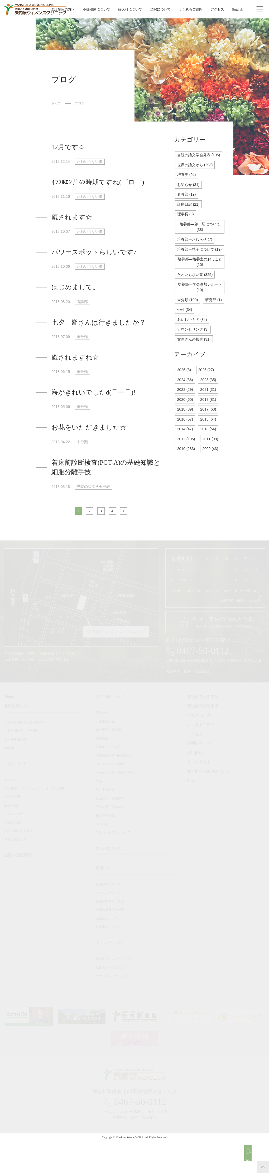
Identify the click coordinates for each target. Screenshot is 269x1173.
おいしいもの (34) (193, 341)
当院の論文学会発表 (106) (200, 159)
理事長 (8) (186, 224)
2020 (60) (185, 424)
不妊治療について (96, 9)
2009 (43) (212, 476)
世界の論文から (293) (196, 172)
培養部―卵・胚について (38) (200, 237)
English (237, 9)
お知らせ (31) (189, 193)
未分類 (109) (188, 320)
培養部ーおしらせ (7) (196, 251)
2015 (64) (210, 445)
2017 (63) (210, 434)
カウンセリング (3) (194, 351)
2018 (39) (185, 434)
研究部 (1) (186, 330)
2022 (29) (185, 414)
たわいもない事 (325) (196, 293)
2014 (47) (185, 455)
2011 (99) (212, 466)
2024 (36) (185, 403)
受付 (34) (211, 330)
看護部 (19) (187, 203)
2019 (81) (210, 424)
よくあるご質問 (191, 9)
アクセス (217, 9)
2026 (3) (184, 393)
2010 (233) (186, 476)
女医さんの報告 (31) (195, 362)
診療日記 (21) (189, 213)
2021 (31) (210, 414)
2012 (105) (186, 466)
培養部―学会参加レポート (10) (200, 307)
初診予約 (251, 1156)
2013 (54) (210, 455)
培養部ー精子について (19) (200, 264)
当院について (160, 9)
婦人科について (130, 9)
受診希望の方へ (63, 9)
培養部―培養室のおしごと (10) (200, 280)
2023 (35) (210, 403)
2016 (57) (185, 445)
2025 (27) (208, 393)
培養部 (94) (187, 182)
